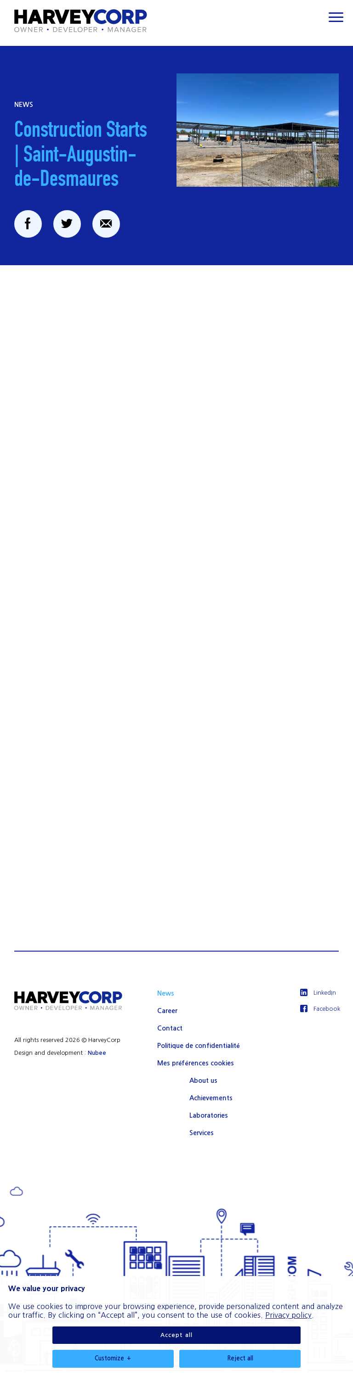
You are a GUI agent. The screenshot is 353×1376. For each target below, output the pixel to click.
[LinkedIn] (320, 992)
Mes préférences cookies (195, 1063)
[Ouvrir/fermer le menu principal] (336, 17)
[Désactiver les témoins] (335, 1362)
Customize (113, 1185)
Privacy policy (288, 1141)
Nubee (97, 1053)
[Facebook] (320, 1009)
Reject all (240, 1184)
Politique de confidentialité (198, 1045)
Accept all (176, 1161)
